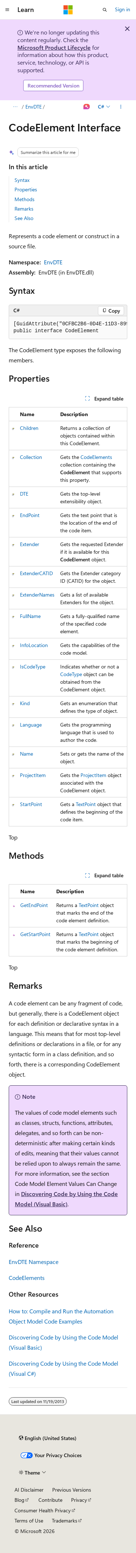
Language (31, 724)
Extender (29, 544)
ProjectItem (33, 775)
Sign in (122, 9)
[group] (68, 327)
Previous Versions (71, 1489)
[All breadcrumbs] (15, 107)
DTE (24, 493)
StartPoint (31, 804)
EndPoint (30, 515)
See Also (24, 218)
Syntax (22, 179)
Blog (19, 1499)
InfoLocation (34, 645)
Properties (26, 189)
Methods (24, 199)
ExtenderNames (37, 594)
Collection (31, 457)
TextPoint (86, 804)
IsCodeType (32, 666)
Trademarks (64, 1520)
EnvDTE (33, 106)
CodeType (71, 674)
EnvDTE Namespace (33, 1261)
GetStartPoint (35, 934)
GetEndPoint (34, 905)
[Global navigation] (7, 9)
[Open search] (105, 9)
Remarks (24, 208)
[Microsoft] (68, 10)
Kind (25, 703)
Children (29, 427)
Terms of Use (29, 1520)
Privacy (79, 1499)
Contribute (50, 1499)
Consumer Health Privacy (43, 1510)
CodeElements (96, 457)
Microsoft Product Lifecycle (54, 47)
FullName (30, 616)
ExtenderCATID (36, 573)
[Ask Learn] (87, 107)
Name (26, 753)
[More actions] (121, 107)
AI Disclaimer (29, 1489)
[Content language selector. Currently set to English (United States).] (48, 1438)
